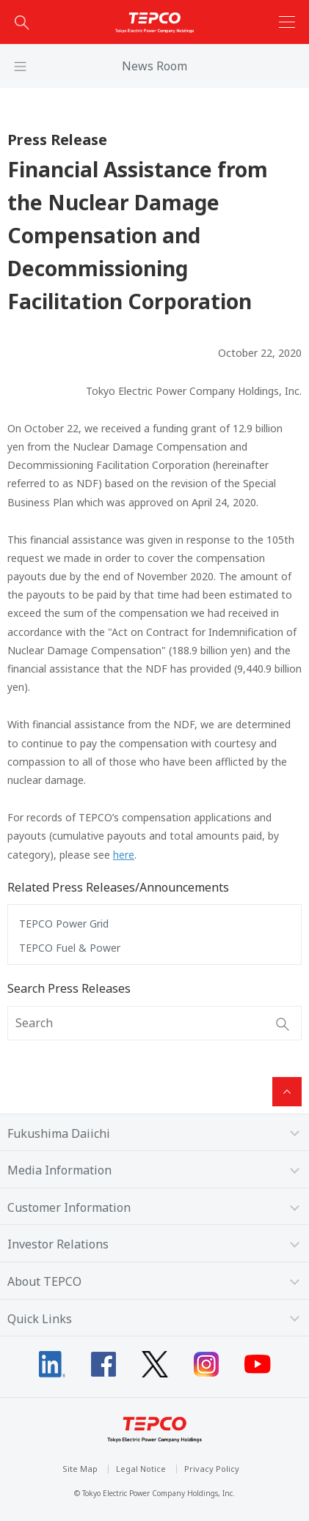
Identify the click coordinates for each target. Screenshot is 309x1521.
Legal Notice (141, 1468)
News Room (154, 66)
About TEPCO (44, 1281)
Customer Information (69, 1207)
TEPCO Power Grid (64, 923)
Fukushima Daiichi (58, 1133)
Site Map (80, 1468)
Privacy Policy (211, 1468)
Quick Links (39, 1319)
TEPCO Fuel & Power (69, 948)
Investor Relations (58, 1244)
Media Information (59, 1170)
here (123, 855)
